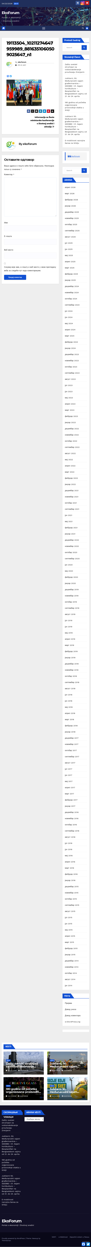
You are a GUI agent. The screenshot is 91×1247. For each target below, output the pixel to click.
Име (6, 223)
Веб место (8, 250)
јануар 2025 (70, 280)
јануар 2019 (70, 658)
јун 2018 (68, 701)
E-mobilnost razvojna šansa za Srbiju (10, 1202)
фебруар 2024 (71, 342)
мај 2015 (68, 930)
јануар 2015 (70, 955)
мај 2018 (69, 707)
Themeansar (6, 1241)
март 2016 (69, 868)
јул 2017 (68, 769)
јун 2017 (68, 775)
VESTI (53, 1237)
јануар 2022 (70, 484)
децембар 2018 (72, 664)
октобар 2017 (71, 750)
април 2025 (70, 262)
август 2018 (70, 689)
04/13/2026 (56, 1096)
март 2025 (69, 268)
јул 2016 (68, 843)
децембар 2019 (72, 590)
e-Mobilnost (63, 1237)
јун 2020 (69, 565)
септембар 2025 (72, 231)
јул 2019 (68, 620)
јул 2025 (69, 243)
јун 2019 (68, 627)
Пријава (68, 1003)
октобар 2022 (71, 441)
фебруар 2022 (71, 478)
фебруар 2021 (71, 528)
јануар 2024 (70, 348)
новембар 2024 (72, 293)
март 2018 (69, 719)
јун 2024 (68, 317)
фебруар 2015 (71, 948)
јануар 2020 (70, 583)
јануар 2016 (70, 880)
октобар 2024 (71, 299)
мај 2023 (69, 398)
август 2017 (70, 763)
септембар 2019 (72, 608)
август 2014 (70, 979)
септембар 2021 (72, 509)
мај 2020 (69, 571)
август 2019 (70, 614)
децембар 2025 (72, 212)
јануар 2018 (70, 732)
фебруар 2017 (71, 800)
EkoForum (10, 13)
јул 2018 (68, 695)
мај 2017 (68, 781)
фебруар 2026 (71, 200)
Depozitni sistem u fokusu (79, 1237)
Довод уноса (70, 1009)
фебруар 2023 (71, 416)
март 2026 (69, 194)
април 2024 (70, 330)
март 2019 (69, 645)
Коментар (9, 174)
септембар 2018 (72, 682)
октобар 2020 (71, 552)
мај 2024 (69, 323)
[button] (83, 28)
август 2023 (70, 379)
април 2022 (70, 466)
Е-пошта (8, 236)
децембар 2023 (72, 354)
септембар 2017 (72, 757)
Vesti (8, 1060)
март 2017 (69, 794)
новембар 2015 (71, 893)
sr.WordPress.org (72, 1022)
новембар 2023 (72, 361)
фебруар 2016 (71, 874)
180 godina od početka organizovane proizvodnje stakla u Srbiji (23, 1092)
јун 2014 (68, 986)
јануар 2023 (70, 422)
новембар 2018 (71, 670)
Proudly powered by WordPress (13, 1238)
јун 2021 (68, 515)
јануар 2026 (70, 206)
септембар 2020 (72, 559)
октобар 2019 (71, 602)
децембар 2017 (71, 738)
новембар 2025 (72, 218)
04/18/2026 (56, 1071)
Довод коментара (72, 1016)
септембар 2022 (72, 447)
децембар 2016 (72, 812)
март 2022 (69, 472)
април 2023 (70, 404)
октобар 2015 (71, 899)
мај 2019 (69, 633)
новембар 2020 (72, 546)
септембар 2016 (72, 831)
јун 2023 (68, 392)
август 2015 (70, 911)
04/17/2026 (12, 1096)
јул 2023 (69, 385)
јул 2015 (68, 917)
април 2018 (70, 713)
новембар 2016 (71, 818)
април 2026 (70, 187)
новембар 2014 (71, 967)
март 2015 (69, 942)
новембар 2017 (71, 744)
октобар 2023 (71, 367)
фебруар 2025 (71, 274)
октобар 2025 (71, 224)
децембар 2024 (72, 286)
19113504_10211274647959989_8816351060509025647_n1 (30, 48)
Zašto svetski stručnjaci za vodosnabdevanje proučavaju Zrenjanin (22, 1066)
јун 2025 (68, 249)
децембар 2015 (71, 887)
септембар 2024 (72, 305)
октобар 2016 (71, 825)
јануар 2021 (70, 534)
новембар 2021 (71, 497)
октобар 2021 (71, 503)
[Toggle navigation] (43, 28)
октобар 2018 (71, 676)
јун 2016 (68, 849)
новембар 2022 (72, 435)
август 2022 (70, 453)
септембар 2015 (72, 905)
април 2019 (70, 639)
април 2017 (70, 788)
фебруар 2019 (71, 651)
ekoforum (22, 62)
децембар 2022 (72, 429)
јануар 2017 (70, 806)
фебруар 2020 (71, 577)
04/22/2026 (12, 1071)
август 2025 (70, 237)
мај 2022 (69, 460)
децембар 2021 (71, 491)
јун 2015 (68, 924)
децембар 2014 (72, 961)
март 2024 (69, 336)
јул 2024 (69, 311)
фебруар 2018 (71, 726)
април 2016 (70, 862)
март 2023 (69, 410)
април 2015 (70, 936)
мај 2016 (69, 856)
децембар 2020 (72, 540)
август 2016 (70, 837)
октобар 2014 (71, 973)
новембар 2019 (71, 596)
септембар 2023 (72, 373)
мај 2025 (69, 255)
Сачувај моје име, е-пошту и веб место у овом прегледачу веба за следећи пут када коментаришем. (30, 269)
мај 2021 (68, 521)
